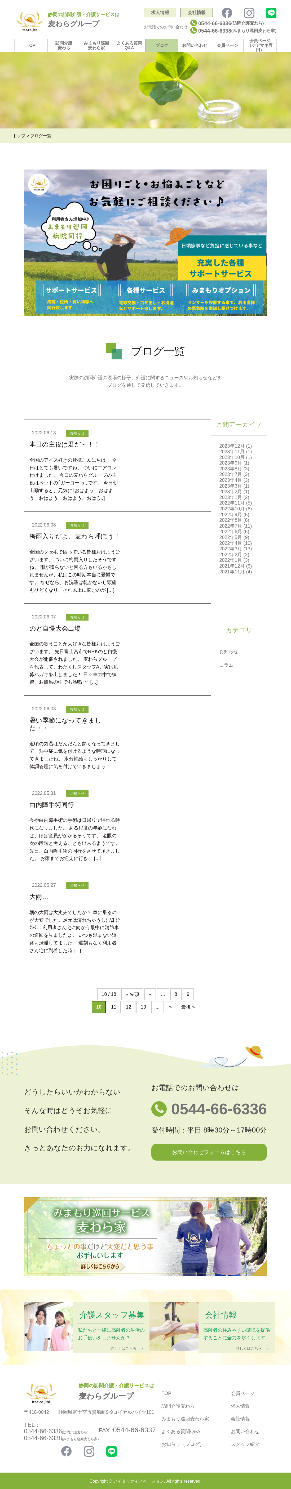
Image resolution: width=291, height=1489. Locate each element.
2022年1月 (230, 560)
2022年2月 (230, 554)
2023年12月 (232, 446)
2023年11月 (232, 451)
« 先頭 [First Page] (132, 994)
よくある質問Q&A (129, 45)
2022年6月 (230, 531)
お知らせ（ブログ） (182, 1444)
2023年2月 (230, 491)
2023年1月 (230, 497)
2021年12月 (232, 566)
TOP (31, 45)
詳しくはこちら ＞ (127, 1348)
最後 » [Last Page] (188, 1007)
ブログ (162, 45)
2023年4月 (230, 480)
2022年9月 (230, 514)
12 (128, 1007)
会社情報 (197, 12)
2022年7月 (230, 526)
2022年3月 (230, 548)
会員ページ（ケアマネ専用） (260, 45)
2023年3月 (230, 486)
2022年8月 (230, 520)
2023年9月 (230, 463)
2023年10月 (232, 457)
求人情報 (160, 12)
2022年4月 (230, 543)
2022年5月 (230, 537)
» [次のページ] (170, 1007)
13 (143, 1007)
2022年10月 (232, 508)
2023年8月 (230, 468)
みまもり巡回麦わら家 (96, 45)
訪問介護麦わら (63, 45)
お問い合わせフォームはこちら (209, 1152)
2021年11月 (232, 571)
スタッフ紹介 (245, 1444)
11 (113, 1007)
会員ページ (227, 45)
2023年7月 (230, 474)
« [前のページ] (150, 994)
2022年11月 (232, 503)
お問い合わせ (195, 45)
